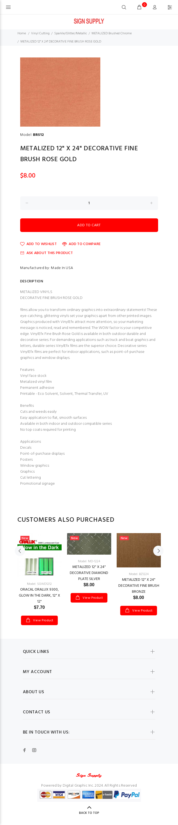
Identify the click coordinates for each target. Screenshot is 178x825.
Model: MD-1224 (89, 561)
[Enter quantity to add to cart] (89, 203)
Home (21, 33)
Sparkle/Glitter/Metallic (70, 33)
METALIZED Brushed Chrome (112, 33)
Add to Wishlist (38, 244)
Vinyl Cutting (40, 33)
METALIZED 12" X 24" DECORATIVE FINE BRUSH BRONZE (138, 586)
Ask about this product (46, 253)
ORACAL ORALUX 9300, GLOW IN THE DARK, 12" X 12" (39, 595)
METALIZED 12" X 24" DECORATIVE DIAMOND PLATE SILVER (89, 573)
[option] (39, 573)
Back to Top (89, 813)
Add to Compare (81, 244)
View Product (42, 620)
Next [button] (158, 551)
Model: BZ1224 (139, 574)
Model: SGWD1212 (39, 584)
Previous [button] (20, 551)
